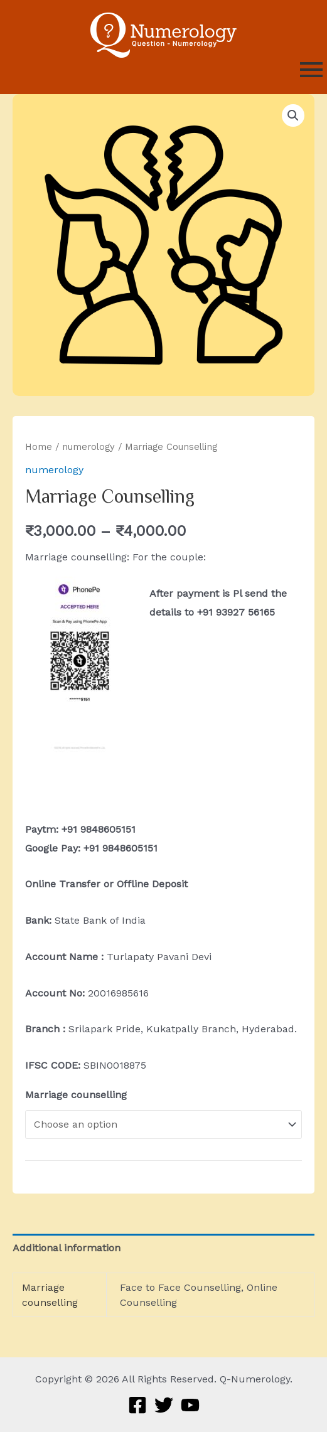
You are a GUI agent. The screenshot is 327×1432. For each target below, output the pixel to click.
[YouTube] (190, 1405)
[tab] (163, 1248)
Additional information (67, 1248)
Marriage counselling (76, 1095)
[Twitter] (163, 1405)
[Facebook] (137, 1405)
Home (38, 446)
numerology (88, 446)
